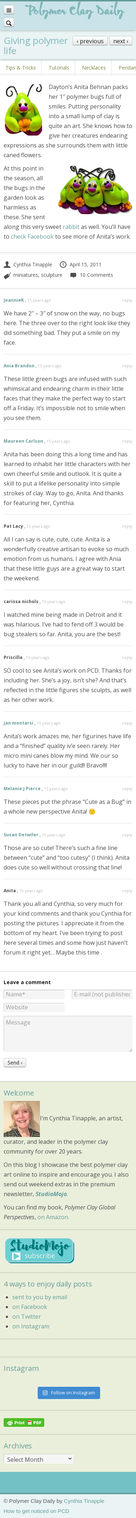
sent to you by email (39, 1297)
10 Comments (91, 274)
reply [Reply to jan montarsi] (127, 723)
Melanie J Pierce (22, 788)
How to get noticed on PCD (36, 1511)
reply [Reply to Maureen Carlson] (127, 441)
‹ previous (90, 41)
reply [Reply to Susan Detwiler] (127, 834)
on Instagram (30, 1326)
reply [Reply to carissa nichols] (127, 601)
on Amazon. (53, 1217)
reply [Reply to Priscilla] (127, 657)
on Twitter (26, 1316)
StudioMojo (51, 1194)
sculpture (51, 274)
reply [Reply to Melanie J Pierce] (127, 788)
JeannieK (14, 300)
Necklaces (94, 67)
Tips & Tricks (20, 67)
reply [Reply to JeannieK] (127, 300)
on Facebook (29, 1307)
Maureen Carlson (23, 441)
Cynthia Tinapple (28, 264)
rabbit (71, 227)
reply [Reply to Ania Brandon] (127, 365)
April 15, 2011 (80, 264)
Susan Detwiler (21, 835)
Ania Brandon (19, 366)
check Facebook (32, 236)
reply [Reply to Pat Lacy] (127, 526)
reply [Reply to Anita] (127, 890)
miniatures (25, 274)
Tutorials (59, 67)
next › (120, 41)
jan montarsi (18, 723)
